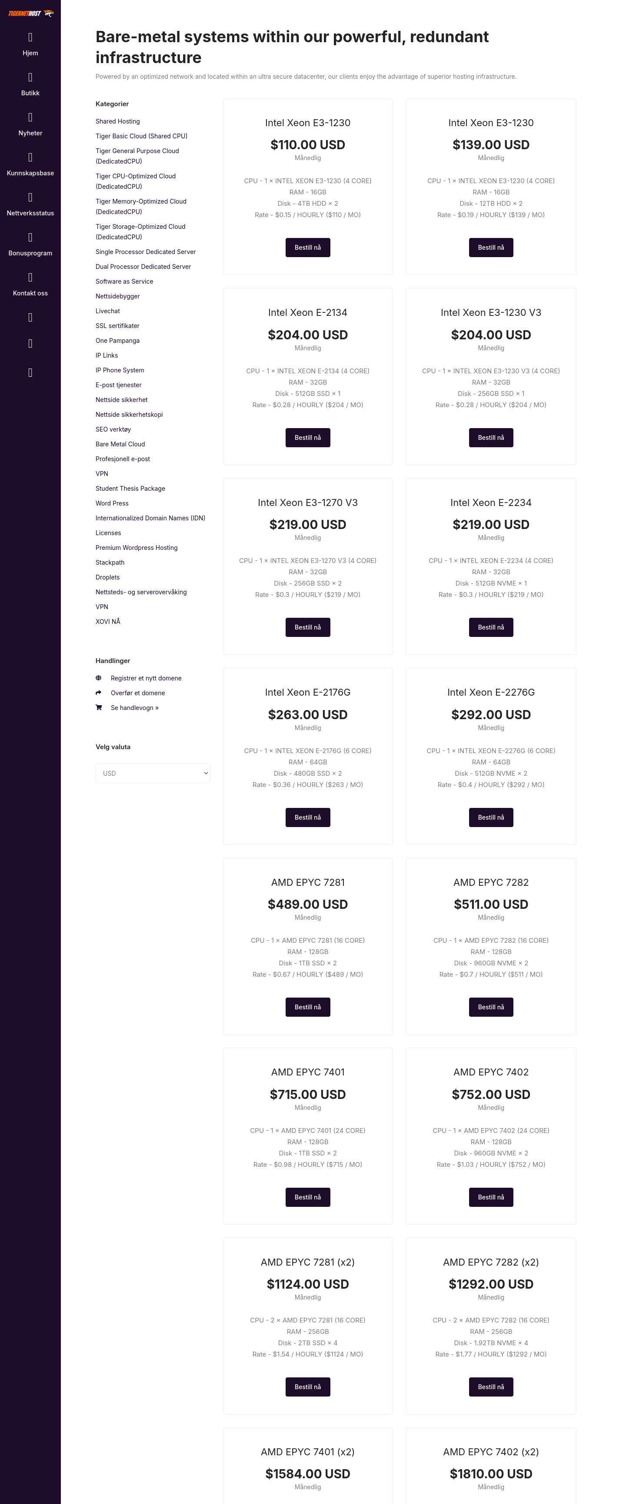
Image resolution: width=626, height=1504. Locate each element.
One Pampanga (118, 340)
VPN (102, 473)
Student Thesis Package (130, 488)
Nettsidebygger (118, 296)
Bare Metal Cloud (120, 444)
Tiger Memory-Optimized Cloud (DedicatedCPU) (141, 206)
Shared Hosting (118, 121)
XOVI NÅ (108, 621)
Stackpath (110, 562)
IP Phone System (120, 370)
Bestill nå (280, 270)
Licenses (108, 532)
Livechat (108, 311)
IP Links (107, 355)
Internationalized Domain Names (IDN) (151, 518)
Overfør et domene (130, 693)
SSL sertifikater (118, 325)
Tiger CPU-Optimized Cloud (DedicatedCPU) (136, 181)
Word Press (112, 503)
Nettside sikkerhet (122, 399)
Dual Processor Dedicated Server (143, 266)
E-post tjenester (119, 385)
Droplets (108, 577)
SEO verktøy (113, 429)
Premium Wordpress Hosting (137, 547)
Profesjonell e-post (123, 458)
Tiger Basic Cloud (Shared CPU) (142, 136)
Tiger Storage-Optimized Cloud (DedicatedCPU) (141, 232)
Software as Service (124, 281)
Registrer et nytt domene (139, 678)
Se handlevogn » (127, 708)
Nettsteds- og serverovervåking (141, 592)
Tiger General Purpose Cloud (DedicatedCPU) (137, 156)
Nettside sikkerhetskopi (129, 414)
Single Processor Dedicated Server (146, 251)
